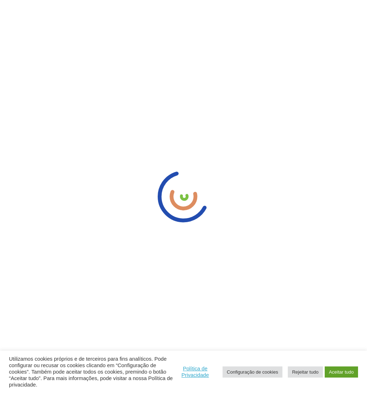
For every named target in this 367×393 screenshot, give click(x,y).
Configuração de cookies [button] (252, 372)
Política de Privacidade (195, 372)
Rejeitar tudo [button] (305, 372)
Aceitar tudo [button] (341, 372)
